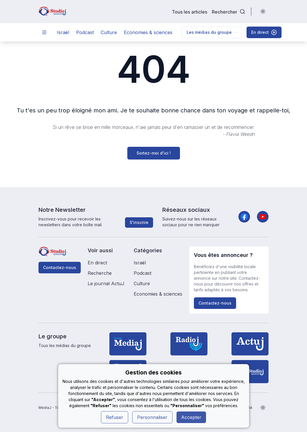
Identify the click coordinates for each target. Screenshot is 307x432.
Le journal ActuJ (106, 283)
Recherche (100, 273)
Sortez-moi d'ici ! (154, 153)
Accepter (191, 417)
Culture (109, 32)
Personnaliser (152, 417)
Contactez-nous (59, 267)
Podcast (85, 32)
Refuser (114, 417)
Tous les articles (189, 11)
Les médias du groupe (212, 32)
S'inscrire (139, 222)
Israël (63, 32)
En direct (97, 263)
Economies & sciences (148, 32)
